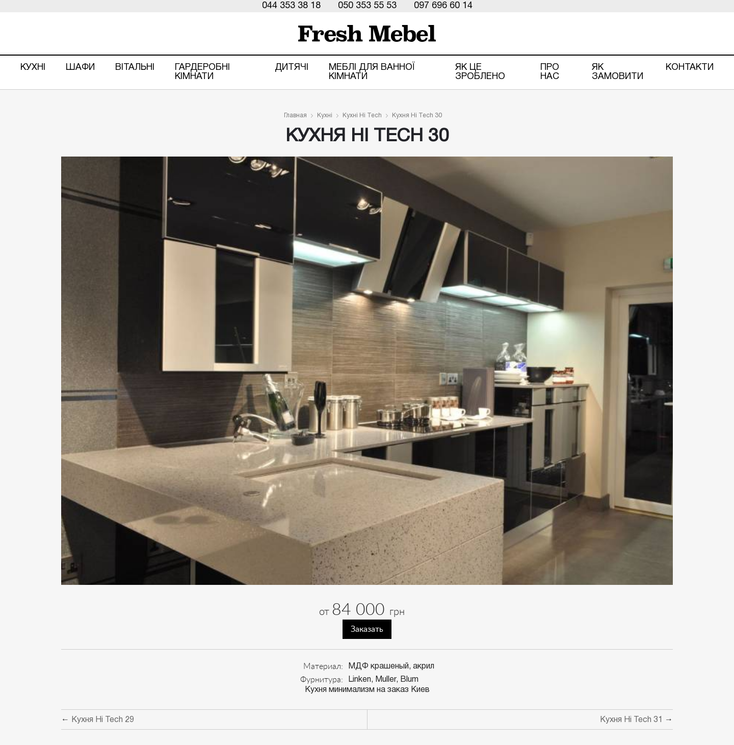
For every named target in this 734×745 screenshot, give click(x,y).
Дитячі (291, 67)
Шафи (80, 67)
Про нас (549, 72)
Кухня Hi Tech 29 (102, 720)
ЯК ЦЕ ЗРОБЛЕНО (480, 72)
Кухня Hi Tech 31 (631, 720)
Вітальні (134, 67)
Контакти (690, 67)
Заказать (367, 629)
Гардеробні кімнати (202, 72)
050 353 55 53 (367, 6)
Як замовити (617, 72)
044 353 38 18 (291, 6)
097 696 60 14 (443, 6)
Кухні (32, 67)
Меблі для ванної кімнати (372, 72)
